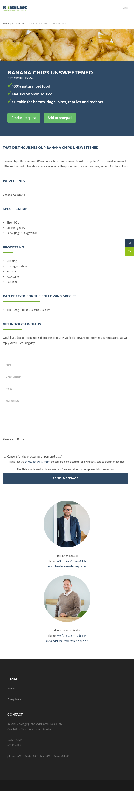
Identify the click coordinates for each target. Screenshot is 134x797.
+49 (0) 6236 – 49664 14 (71, 641)
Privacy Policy (14, 704)
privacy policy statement (37, 467)
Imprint (11, 694)
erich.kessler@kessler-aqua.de (67, 572)
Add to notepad (60, 117)
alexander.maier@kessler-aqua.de (67, 646)
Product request (23, 117)
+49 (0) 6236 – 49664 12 (71, 566)
